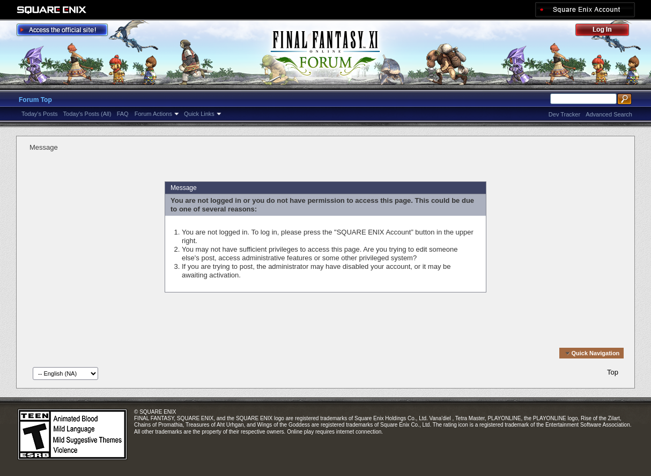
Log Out (607, 31)
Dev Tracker (564, 114)
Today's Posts (39, 114)
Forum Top (35, 100)
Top (612, 372)
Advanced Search (609, 114)
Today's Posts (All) (87, 114)
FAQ (123, 114)
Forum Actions (153, 114)
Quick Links (199, 114)
